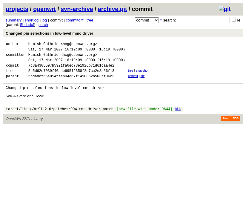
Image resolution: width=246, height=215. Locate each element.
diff (143, 81)
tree (90, 20)
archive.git (112, 9)
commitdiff (74, 20)
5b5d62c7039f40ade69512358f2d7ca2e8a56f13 (71, 76)
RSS (236, 128)
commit (133, 81)
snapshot (142, 75)
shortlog (32, 20)
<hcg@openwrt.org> (79, 44)
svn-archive (77, 9)
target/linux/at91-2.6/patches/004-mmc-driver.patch (59, 118)
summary (13, 20)
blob (178, 117)
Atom (225, 128)
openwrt (44, 9)
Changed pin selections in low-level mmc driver (49, 33)
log (44, 20)
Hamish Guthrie (43, 44)
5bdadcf (27, 24)
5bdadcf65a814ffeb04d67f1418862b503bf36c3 (71, 82)
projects (17, 9)
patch (43, 24)
